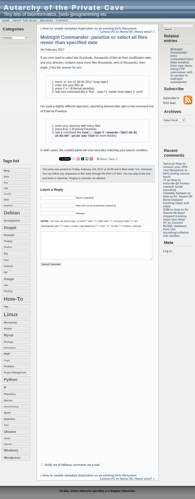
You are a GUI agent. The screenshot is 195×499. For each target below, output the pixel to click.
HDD (6, 285)
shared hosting (11, 407)
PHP (7, 354)
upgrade (8, 444)
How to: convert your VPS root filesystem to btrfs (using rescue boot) (176, 170)
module (8, 328)
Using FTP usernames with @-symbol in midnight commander (181, 75)
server (8, 400)
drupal (10, 228)
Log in (167, 251)
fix (6, 253)
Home (6, 20)
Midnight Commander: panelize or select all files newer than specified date (93, 40)
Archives (46, 20)
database (8, 205)
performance (10, 348)
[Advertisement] (13, 101)
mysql (8, 335)
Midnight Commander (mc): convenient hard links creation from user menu (181, 57)
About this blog (24, 20)
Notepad (146, 169)
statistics (9, 419)
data (6, 199)
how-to (13, 299)
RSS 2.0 (111, 174)
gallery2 (8, 266)
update (7, 438)
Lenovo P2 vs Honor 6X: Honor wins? (126, 31)
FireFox (8, 247)
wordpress (12, 457)
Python (10, 379)
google (9, 279)
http (6, 307)
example (9, 235)
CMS (6, 188)
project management (15, 372)
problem (9, 366)
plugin (7, 360)
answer (67, 67)
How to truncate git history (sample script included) (176, 185)
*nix (137, 169)
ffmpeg (8, 241)
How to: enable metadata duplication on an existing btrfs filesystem (89, 28)
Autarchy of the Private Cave (64, 7)
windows (11, 450)
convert (7, 194)
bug (6, 182)
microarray (10, 322)
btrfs (6, 176)
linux (11, 314)
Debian (12, 213)
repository (10, 394)
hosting (8, 291)
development (12, 220)
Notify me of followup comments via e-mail (72, 464)
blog (6, 170)
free (6, 260)
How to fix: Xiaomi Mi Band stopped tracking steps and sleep (177, 201)
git (5, 272)
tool (6, 425)
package (8, 342)
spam (7, 412)
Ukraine (10, 432)
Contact (62, 20)
